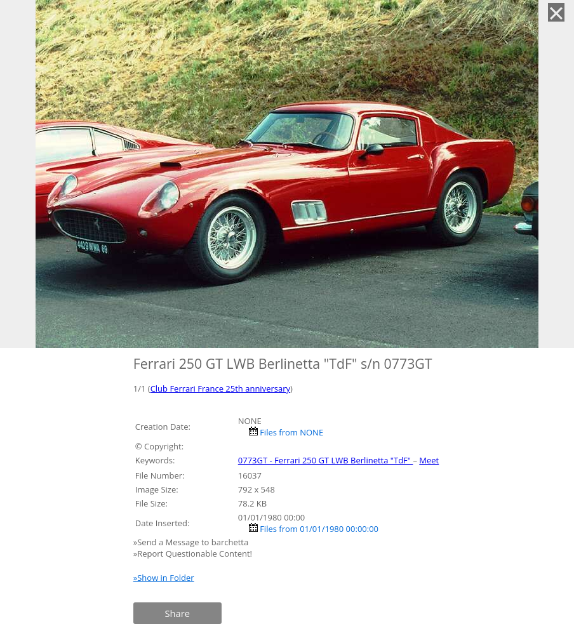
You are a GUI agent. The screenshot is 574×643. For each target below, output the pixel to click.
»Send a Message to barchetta (192, 542)
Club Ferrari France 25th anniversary (220, 388)
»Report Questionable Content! (192, 553)
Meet (429, 460)
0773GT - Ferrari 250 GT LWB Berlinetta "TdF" (325, 460)
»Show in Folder (163, 577)
